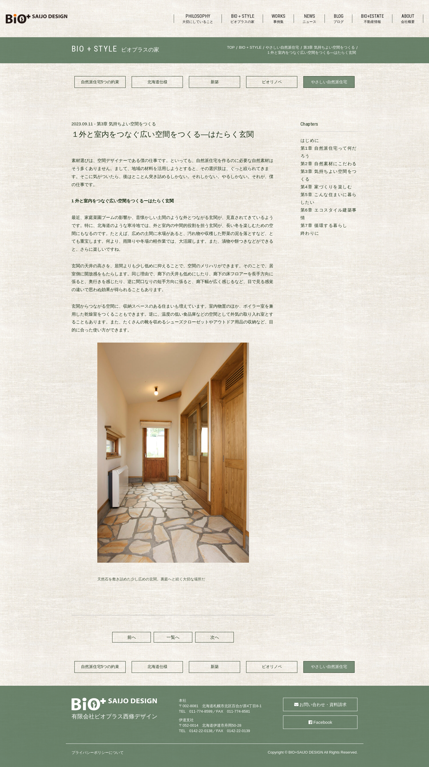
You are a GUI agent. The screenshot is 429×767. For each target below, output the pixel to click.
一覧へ (173, 637)
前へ (131, 637)
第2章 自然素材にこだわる (329, 163)
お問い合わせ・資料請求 (323, 704)
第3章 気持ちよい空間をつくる (126, 123)
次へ (214, 637)
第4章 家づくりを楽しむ (326, 186)
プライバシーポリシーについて (98, 752)
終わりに (310, 233)
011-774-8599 (200, 711)
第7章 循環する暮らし (324, 225)
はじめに (310, 140)
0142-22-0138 (200, 731)
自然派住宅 (100, 82)
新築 (215, 82)
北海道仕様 (157, 82)
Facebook (322, 722)
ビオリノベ (272, 82)
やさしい (329, 82)
